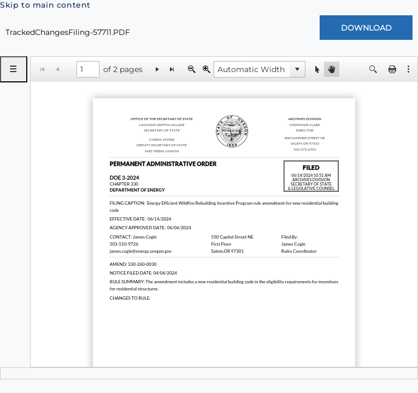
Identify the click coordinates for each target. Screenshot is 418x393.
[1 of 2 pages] (87, 69)
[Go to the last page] (172, 69)
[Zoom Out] (191, 69)
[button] (408, 69)
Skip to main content (45, 5)
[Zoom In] (206, 69)
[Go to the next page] (157, 69)
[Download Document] (366, 27)
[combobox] (252, 69)
